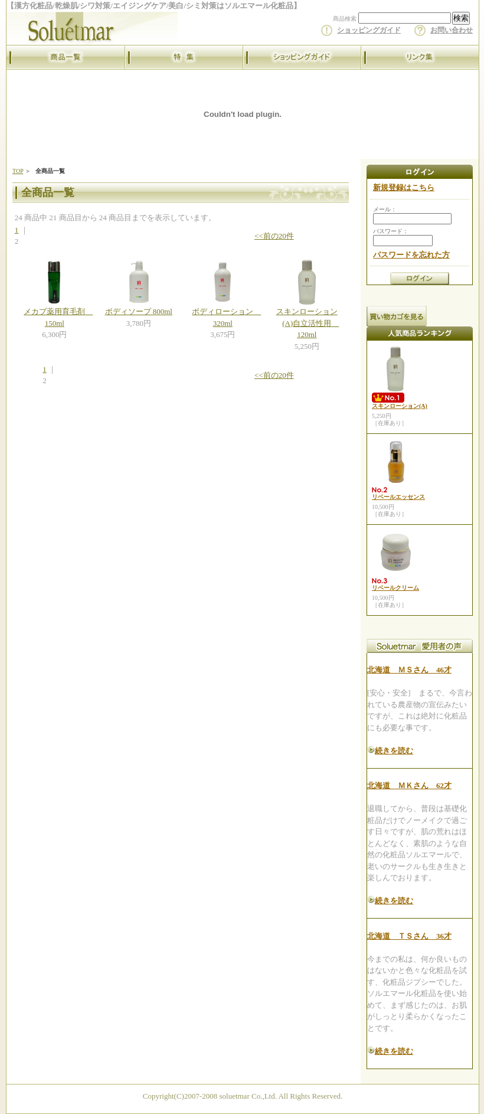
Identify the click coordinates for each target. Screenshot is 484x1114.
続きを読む (394, 750)
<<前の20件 (274, 235)
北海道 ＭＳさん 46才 (409, 669)
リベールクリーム (395, 587)
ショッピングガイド (369, 30)
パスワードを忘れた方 (411, 254)
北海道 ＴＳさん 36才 (409, 936)
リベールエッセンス (398, 497)
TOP (17, 171)
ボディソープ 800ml (138, 311)
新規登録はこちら (403, 187)
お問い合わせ (451, 30)
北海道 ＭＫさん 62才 (409, 785)
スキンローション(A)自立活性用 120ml (307, 323)
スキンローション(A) (399, 406)
